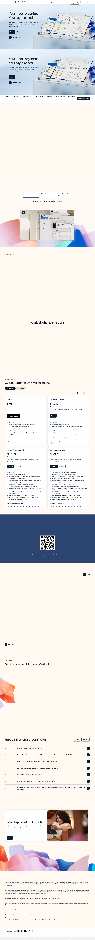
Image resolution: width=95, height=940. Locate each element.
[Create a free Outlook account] (13, 416)
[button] (23, 212)
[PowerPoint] (17, 506)
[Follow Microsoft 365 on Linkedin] (18, 931)
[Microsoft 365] (21, 2)
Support (66, 2)
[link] (7, 97)
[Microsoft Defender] (29, 506)
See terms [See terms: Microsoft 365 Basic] (52, 411)
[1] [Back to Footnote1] (5, 880)
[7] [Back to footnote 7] (5, 917)
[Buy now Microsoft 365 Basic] (53, 416)
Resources (59, 2)
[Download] (19, 32)
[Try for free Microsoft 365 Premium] (19, 466)
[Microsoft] (10, 2)
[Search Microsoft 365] (78, 2)
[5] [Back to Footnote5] (5, 907)
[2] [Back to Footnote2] (5, 888)
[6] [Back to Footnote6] (5, 912)
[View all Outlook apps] (9, 644)
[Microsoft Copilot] (8, 506)
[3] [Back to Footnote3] (5, 896)
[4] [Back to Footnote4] (5, 901)
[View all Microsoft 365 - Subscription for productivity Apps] (86, 574)
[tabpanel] (47, 221)
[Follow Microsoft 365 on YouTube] (25, 931)
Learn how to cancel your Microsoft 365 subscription (24, 883)
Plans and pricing (50, 2)
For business (42, 2)
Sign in (88, 2)
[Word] (11, 506)
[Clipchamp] (38, 506)
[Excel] (14, 506)
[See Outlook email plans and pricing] (83, 98)
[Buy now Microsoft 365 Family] (53, 466)
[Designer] (35, 506)
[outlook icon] (8, 441)
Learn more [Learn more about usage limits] (45, 914)
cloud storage (15, 430)
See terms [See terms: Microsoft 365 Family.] (56, 461)
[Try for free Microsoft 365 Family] (61, 466)
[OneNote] (23, 506)
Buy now (83, 2)
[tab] (31, 195)
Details (58, 898)
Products (35, 2)
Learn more (43, 893)
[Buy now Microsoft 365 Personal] (10, 466)
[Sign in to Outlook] (12, 32)
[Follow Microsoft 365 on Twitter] (22, 931)
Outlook (29, 2)
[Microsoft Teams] (32, 506)
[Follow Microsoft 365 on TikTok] (32, 931)
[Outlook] (51, 443)
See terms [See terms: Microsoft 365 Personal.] (13, 461)
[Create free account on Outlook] (15, 37)
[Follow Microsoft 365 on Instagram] (29, 931)
